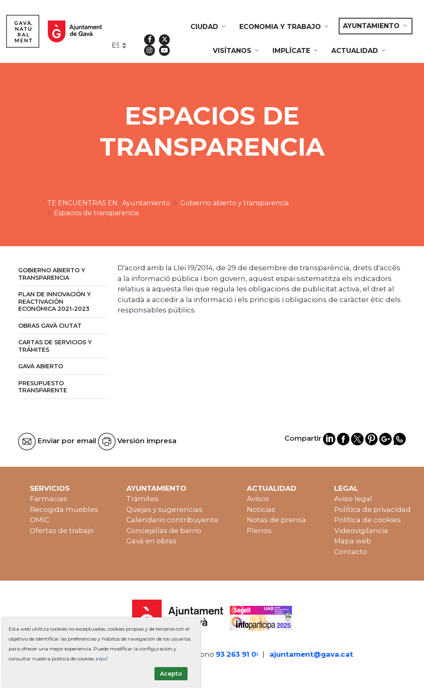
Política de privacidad (372, 509)
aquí (101, 658)
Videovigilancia (361, 530)
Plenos (259, 530)
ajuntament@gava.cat (311, 654)
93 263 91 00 (238, 654)
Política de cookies (367, 520)
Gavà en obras (151, 541)
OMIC (39, 520)
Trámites (142, 499)
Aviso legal (353, 499)
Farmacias (48, 499)
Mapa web (352, 541)
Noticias (261, 509)
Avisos (258, 499)
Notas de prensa (276, 520)
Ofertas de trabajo (62, 530)
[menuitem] (208, 27)
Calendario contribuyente (172, 520)
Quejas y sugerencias (164, 509)
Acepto (171, 673)
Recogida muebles (64, 509)
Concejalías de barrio (163, 530)
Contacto (350, 551)
